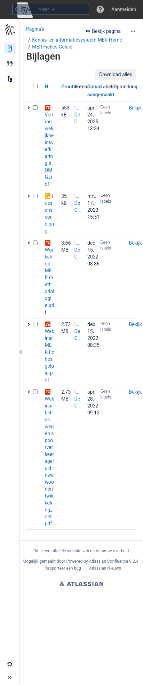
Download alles (115, 74)
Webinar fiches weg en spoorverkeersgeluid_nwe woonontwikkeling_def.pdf (50, 461)
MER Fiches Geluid (52, 47)
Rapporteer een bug (63, 568)
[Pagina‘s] (10, 48)
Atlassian (81, 583)
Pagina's (35, 29)
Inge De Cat (79, 114)
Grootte (69, 86)
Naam (51, 86)
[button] (8, 9)
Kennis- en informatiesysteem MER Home (77, 40)
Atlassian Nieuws (105, 568)
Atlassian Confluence (108, 561)
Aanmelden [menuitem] (123, 9)
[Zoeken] (18, 9)
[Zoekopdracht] (51, 9)
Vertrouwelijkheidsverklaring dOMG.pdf (49, 149)
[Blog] (10, 64)
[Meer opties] (133, 31)
